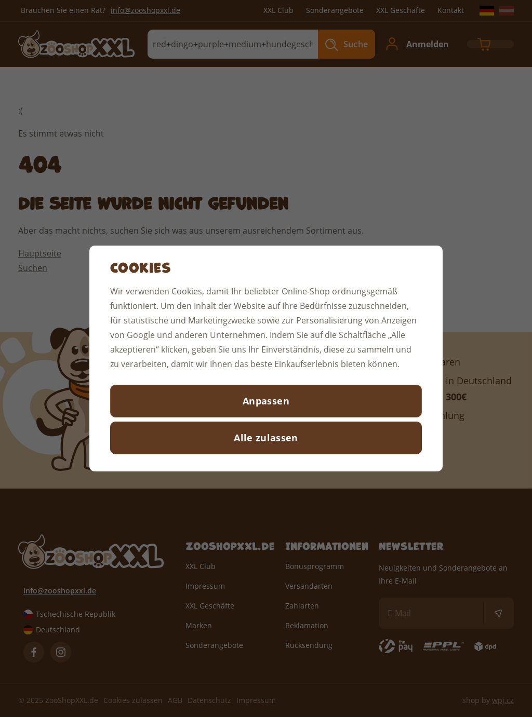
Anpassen (266, 401)
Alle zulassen (266, 437)
